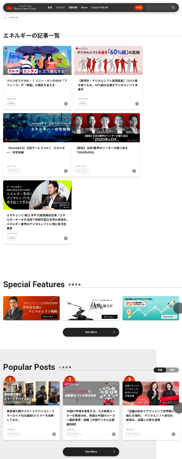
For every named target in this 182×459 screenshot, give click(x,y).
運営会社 (88, 435)
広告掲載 (159, 435)
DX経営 (11, 99)
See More (91, 256)
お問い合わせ (109, 435)
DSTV (138, 7)
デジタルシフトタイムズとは (30, 435)
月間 (160, 294)
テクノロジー (133, 99)
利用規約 (89, 441)
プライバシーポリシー (135, 435)
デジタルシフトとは (64, 435)
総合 (172, 294)
